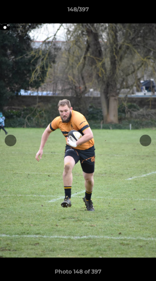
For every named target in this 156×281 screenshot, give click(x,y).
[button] (146, 11)
